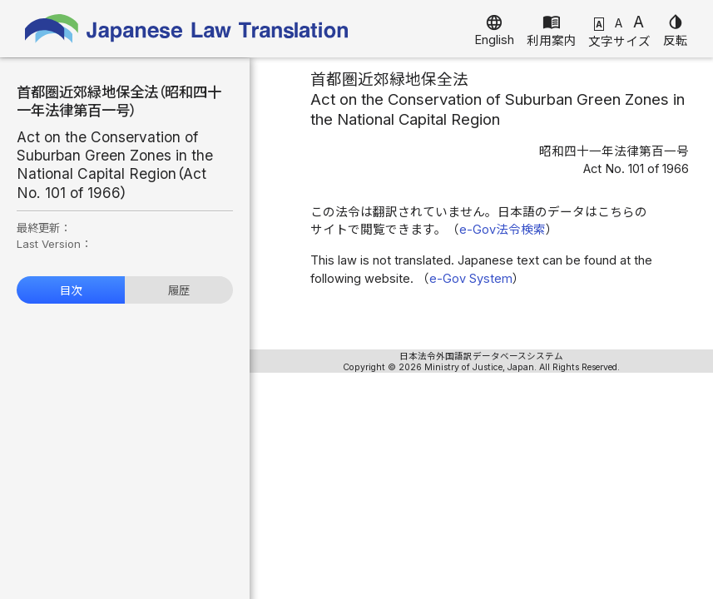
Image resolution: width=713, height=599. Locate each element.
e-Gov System (470, 278)
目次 (71, 290)
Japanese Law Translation (187, 28)
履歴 (179, 290)
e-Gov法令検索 (502, 229)
